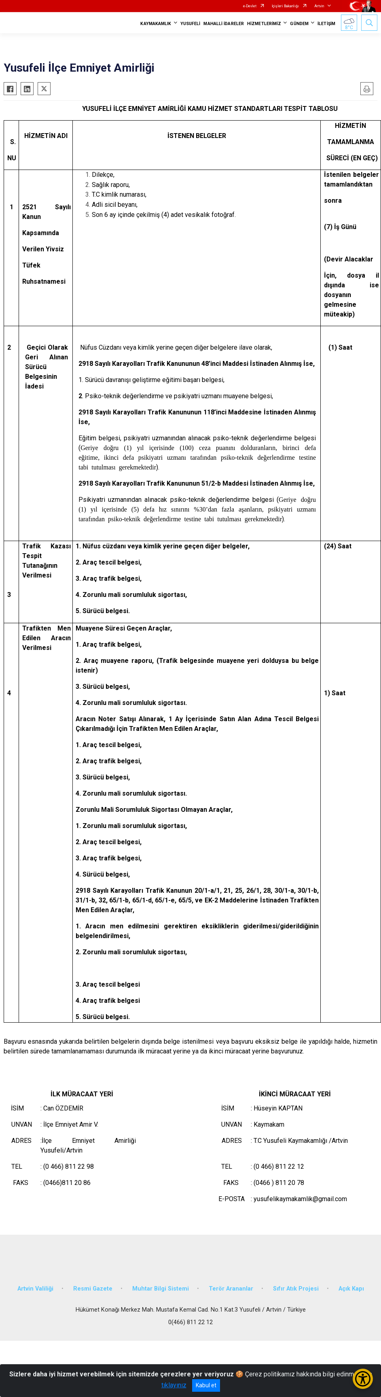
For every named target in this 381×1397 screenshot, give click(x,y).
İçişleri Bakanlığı (285, 6)
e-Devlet (249, 6)
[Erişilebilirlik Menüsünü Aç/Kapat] (363, 1379)
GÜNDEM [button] (299, 23)
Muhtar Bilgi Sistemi (160, 1288)
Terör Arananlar (231, 1288)
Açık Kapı (351, 1288)
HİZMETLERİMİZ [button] (264, 23)
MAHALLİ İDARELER (223, 23)
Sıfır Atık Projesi (296, 1288)
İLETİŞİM (326, 23)
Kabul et (206, 1385)
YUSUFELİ (190, 23)
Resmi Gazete (92, 1288)
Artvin (319, 6)
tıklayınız (173, 1385)
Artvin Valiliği (35, 1288)
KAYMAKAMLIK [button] (155, 23)
